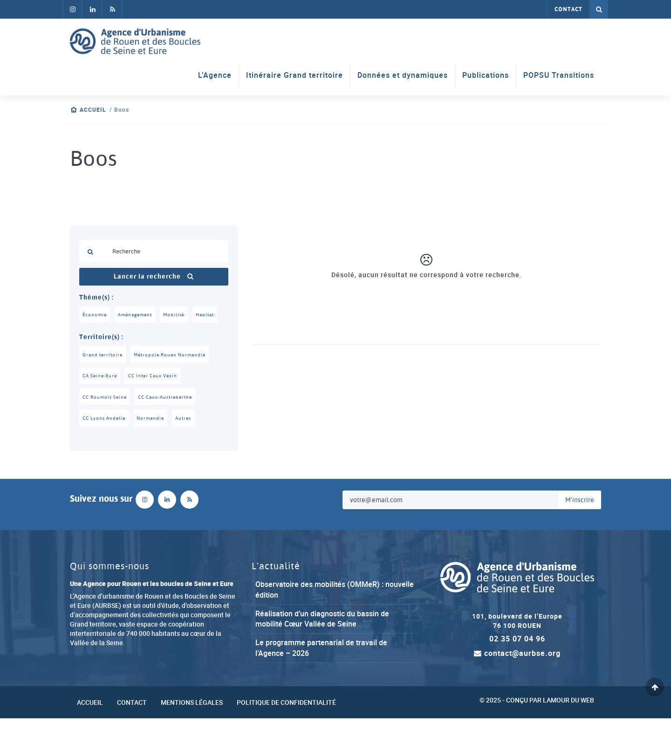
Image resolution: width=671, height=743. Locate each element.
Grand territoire (103, 377)
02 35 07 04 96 (517, 663)
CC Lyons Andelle (105, 442)
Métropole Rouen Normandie (175, 377)
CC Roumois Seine (106, 420)
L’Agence (215, 75)
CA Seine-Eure (101, 399)
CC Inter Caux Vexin (159, 399)
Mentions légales (192, 726)
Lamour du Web (568, 724)
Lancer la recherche (154, 276)
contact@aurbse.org (517, 678)
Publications (485, 75)
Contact (568, 9)
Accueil (93, 109)
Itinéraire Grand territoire (294, 75)
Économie (95, 315)
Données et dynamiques (402, 75)
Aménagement (138, 315)
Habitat (92, 337)
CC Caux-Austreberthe (173, 420)
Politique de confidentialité (286, 726)
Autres (190, 442)
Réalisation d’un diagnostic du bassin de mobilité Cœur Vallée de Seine (322, 643)
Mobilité (180, 315)
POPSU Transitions (558, 75)
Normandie (155, 442)
